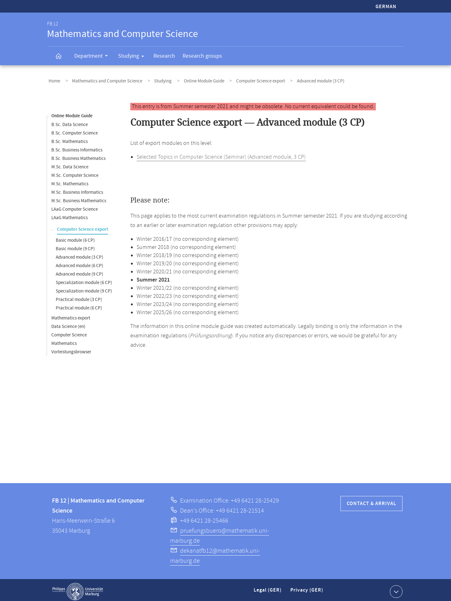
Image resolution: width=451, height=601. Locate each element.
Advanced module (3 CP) (79, 254)
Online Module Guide (189, 79)
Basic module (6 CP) (75, 237)
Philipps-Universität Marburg (77, 588)
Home (53, 79)
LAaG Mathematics (69, 215)
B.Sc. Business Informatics (76, 147)
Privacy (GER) (307, 589)
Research (164, 56)
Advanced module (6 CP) (79, 263)
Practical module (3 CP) (79, 296)
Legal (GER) (268, 589)
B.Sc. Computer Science (74, 130)
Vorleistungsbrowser (71, 349)
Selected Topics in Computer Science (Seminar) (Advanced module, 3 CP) (221, 154)
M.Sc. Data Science (69, 164)
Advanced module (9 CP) (79, 271)
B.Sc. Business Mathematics (78, 155)
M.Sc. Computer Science (74, 172)
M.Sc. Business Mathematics (78, 198)
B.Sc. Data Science (69, 121)
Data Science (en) (68, 323)
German (386, 6)
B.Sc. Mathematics (69, 138)
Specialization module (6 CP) (84, 279)
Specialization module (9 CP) (84, 288)
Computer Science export (241, 79)
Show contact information (395, 588)
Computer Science (69, 332)
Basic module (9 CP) (75, 246)
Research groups (202, 56)
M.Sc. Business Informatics (77, 189)
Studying (133, 57)
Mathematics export (70, 315)
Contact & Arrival (371, 500)
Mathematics (64, 340)
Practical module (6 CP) (79, 305)
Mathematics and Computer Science (101, 79)
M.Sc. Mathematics (69, 181)
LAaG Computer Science (74, 206)
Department (93, 56)
